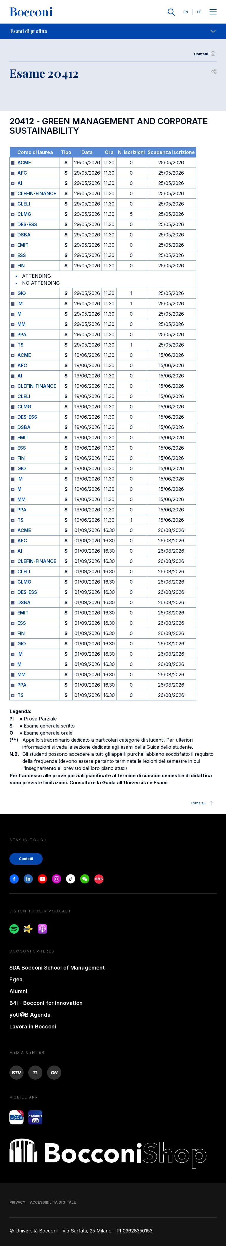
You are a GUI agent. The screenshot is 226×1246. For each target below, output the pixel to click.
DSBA (24, 235)
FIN (21, 266)
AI (19, 183)
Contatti (205, 54)
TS (20, 345)
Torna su (202, 803)
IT (199, 12)
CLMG (24, 214)
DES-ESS (27, 224)
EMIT (23, 245)
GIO (21, 293)
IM (20, 303)
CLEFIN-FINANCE (36, 193)
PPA (21, 334)
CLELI (23, 204)
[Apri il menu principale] (213, 12)
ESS (21, 255)
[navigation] (113, 31)
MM (21, 324)
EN (185, 12)
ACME (24, 162)
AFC (22, 173)
